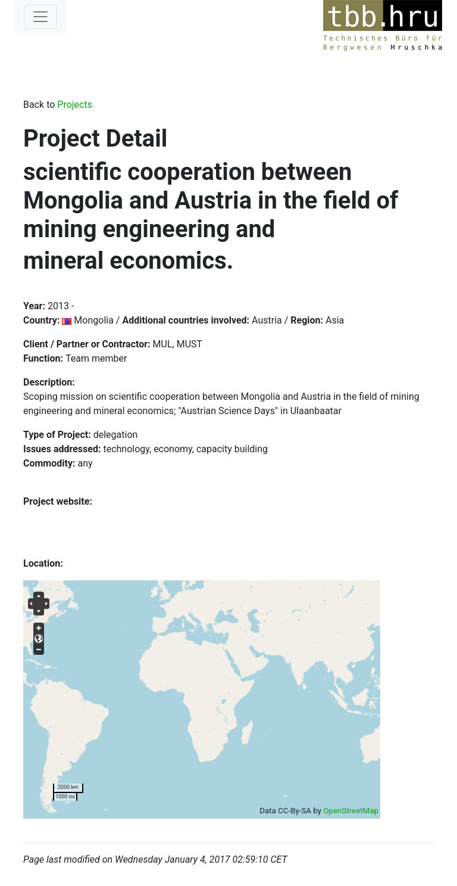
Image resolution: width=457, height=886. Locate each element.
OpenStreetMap (350, 810)
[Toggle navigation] (40, 17)
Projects (74, 104)
